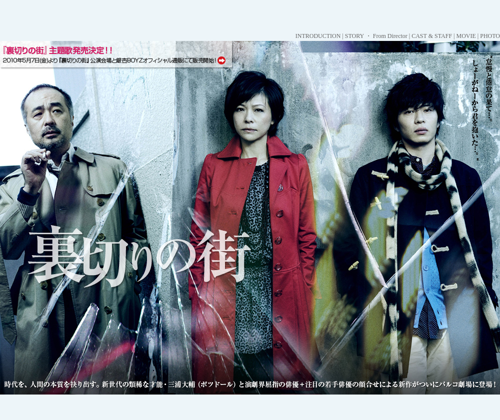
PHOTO (490, 35)
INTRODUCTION (318, 35)
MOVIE (466, 35)
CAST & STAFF (432, 35)
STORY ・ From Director (376, 35)
